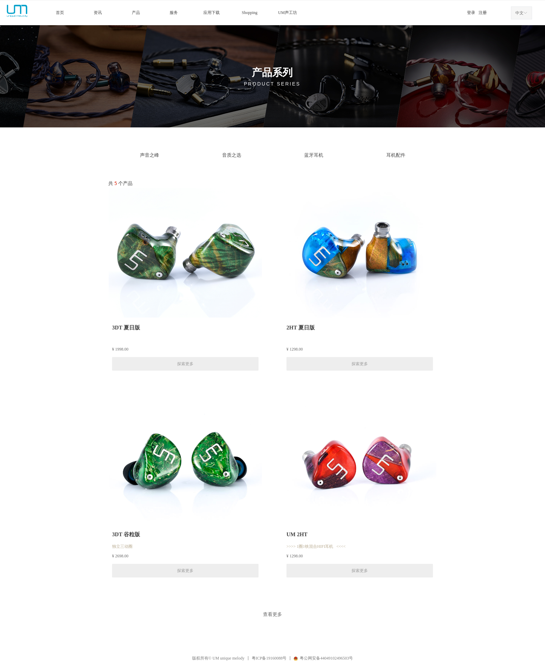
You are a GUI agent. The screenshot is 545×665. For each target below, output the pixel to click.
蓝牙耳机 (313, 155)
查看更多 (272, 614)
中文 (519, 13)
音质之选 (231, 155)
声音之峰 (149, 155)
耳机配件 (395, 155)
